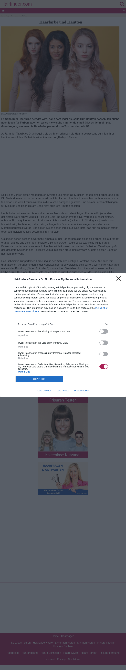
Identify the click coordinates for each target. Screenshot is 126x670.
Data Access (62, 390)
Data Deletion (44, 390)
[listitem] (63, 324)
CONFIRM (39, 379)
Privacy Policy (81, 390)
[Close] (119, 279)
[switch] (103, 331)
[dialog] (63, 335)
